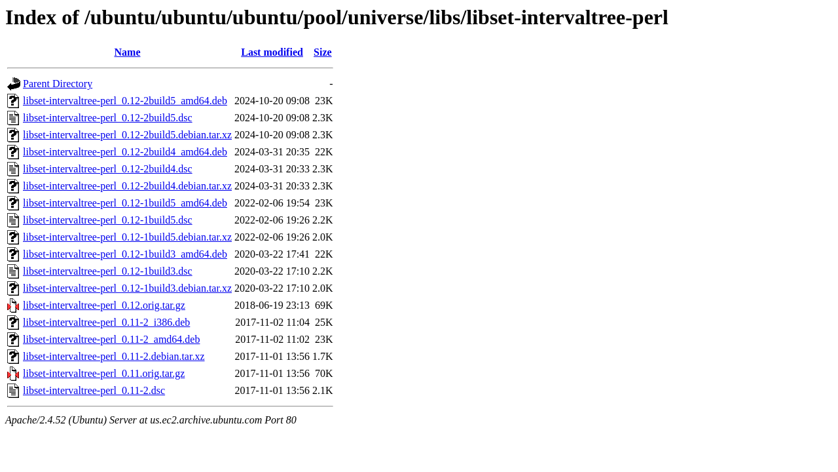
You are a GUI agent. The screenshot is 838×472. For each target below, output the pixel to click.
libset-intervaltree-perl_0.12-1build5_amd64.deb (125, 202)
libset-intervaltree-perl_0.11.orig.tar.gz (104, 373)
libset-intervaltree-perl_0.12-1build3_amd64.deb (125, 254)
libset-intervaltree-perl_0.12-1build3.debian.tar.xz (127, 288)
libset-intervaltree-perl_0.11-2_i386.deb (106, 322)
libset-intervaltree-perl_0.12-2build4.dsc (107, 168)
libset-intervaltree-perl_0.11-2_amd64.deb (111, 339)
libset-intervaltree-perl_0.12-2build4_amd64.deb (125, 151)
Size (323, 52)
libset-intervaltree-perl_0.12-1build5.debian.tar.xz (127, 237)
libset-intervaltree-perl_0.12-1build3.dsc (107, 271)
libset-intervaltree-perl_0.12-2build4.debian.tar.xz (127, 185)
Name (128, 52)
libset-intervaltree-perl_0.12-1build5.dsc (107, 220)
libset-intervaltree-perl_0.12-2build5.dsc (107, 117)
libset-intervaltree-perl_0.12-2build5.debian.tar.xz (127, 134)
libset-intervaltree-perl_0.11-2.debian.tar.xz (114, 356)
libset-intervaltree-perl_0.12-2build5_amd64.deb (125, 100)
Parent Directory (57, 83)
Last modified (272, 52)
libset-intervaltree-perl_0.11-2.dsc (94, 390)
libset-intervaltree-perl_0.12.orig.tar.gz (104, 305)
